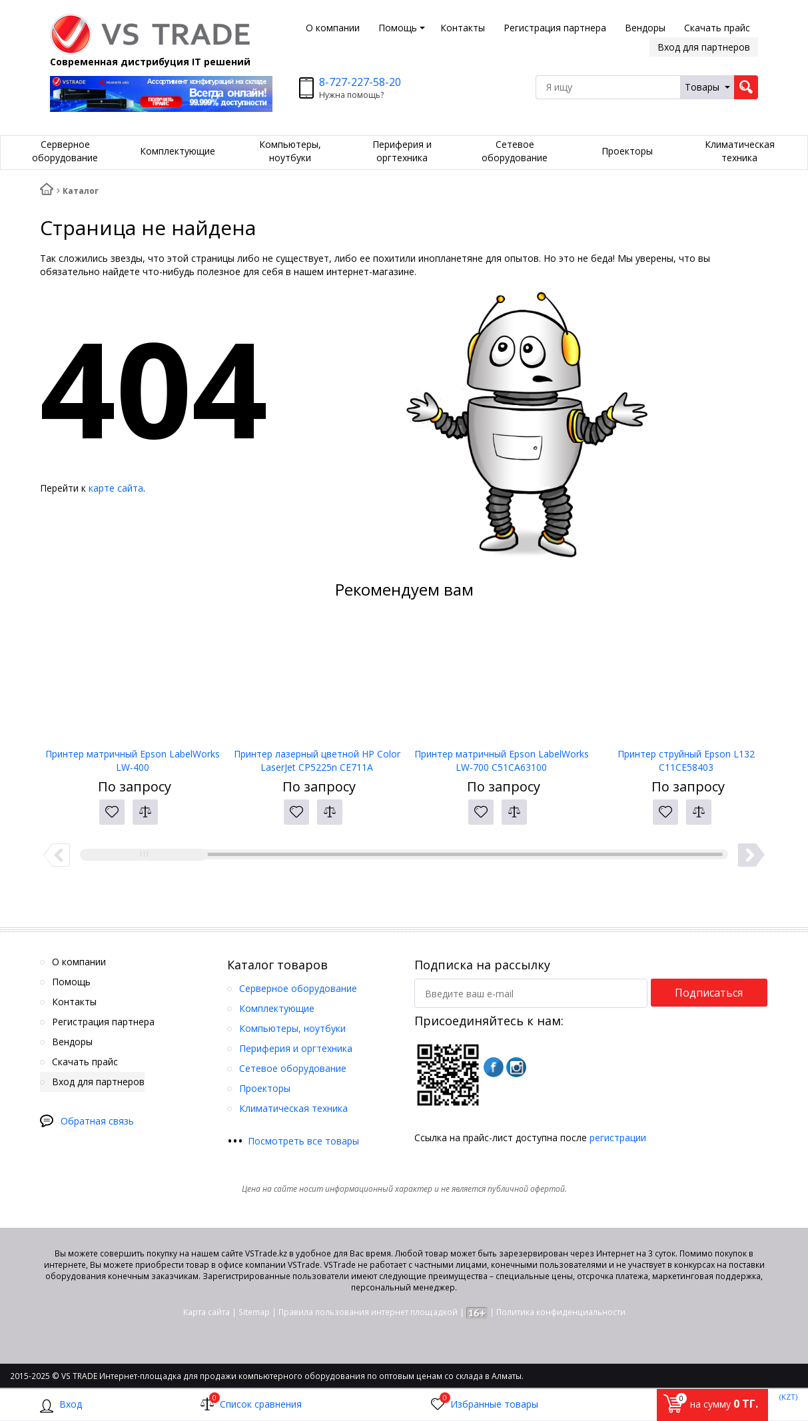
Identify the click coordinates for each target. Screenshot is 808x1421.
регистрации (618, 1137)
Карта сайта (206, 1312)
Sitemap (254, 1312)
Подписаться (709, 992)
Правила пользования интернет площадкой (368, 1312)
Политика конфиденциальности (560, 1312)
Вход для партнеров (703, 47)
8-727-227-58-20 (360, 82)
